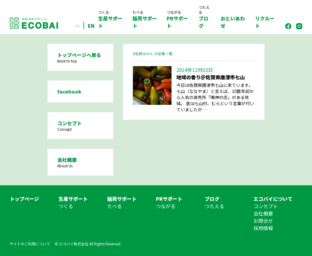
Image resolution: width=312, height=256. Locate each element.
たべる (114, 206)
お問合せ (263, 220)
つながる (166, 206)
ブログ (205, 17)
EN (91, 25)
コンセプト (266, 206)
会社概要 (263, 213)
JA (77, 25)
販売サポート (145, 19)
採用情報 (263, 228)
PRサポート (178, 19)
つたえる (214, 206)
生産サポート (110, 19)
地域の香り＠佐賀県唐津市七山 (210, 77)
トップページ (24, 198)
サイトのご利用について (30, 243)
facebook (69, 91)
